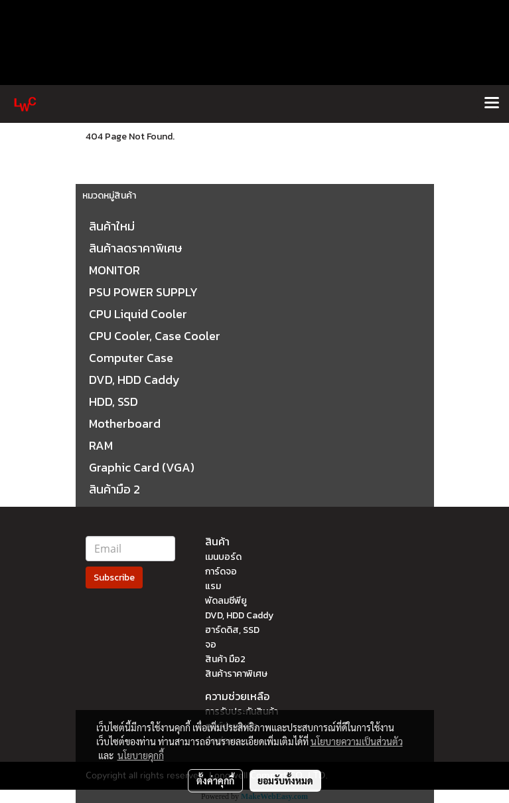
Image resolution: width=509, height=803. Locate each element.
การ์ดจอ (221, 572)
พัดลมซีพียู (226, 601)
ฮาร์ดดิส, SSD (232, 630)
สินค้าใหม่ (112, 226)
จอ (210, 645)
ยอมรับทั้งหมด (285, 780)
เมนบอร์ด (223, 557)
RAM (101, 445)
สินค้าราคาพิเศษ (236, 674)
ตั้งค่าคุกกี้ (215, 780)
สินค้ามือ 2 (114, 489)
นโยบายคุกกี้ (140, 755)
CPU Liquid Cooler (138, 314)
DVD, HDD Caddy (134, 380)
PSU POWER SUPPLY (143, 292)
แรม (213, 586)
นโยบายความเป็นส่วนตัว (357, 741)
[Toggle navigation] (491, 103)
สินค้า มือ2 (225, 659)
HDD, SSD (113, 401)
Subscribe (114, 577)
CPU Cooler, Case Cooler (154, 336)
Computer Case (131, 358)
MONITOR (114, 270)
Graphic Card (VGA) (141, 467)
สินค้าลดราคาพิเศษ (135, 248)
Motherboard (125, 423)
